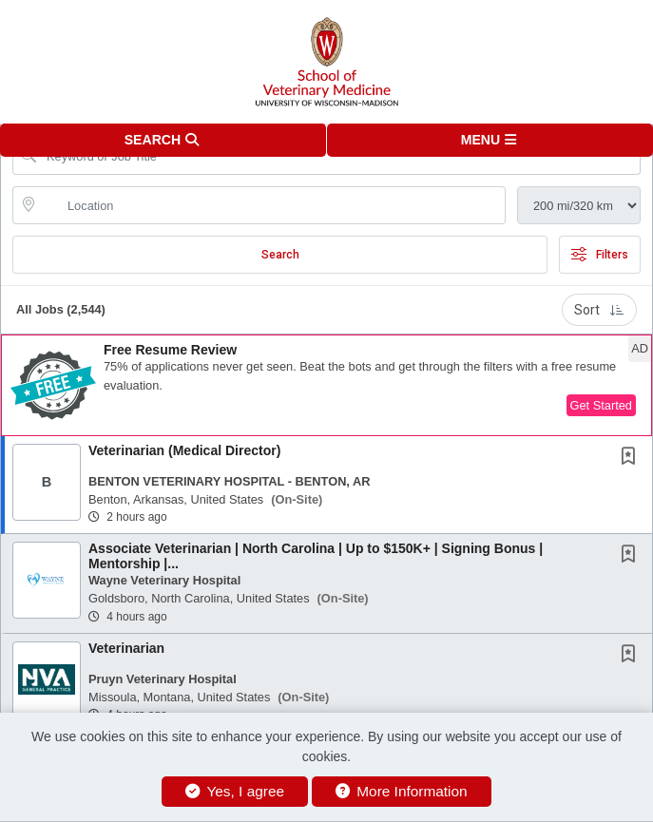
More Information (402, 791)
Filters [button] (599, 254)
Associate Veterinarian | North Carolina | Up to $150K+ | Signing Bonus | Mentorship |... (315, 555)
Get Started (601, 405)
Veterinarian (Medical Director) (184, 450)
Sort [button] (599, 309)
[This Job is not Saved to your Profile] (632, 458)
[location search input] (272, 205)
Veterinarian (126, 648)
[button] (490, 140)
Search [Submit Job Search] (280, 254)
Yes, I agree (234, 791)
